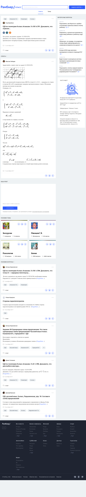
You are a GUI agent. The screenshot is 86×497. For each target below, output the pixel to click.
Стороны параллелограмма (13, 301)
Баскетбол (73, 431)
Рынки (31, 431)
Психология (8, 253)
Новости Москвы (20, 429)
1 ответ (6, 50)
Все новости (20, 424)
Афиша (59, 424)
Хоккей (72, 429)
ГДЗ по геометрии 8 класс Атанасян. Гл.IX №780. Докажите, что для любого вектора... (27, 365)
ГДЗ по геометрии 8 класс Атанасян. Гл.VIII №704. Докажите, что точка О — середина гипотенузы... (27, 272)
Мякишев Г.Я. (36, 233)
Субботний (33, 440)
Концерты (59, 429)
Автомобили (20, 440)
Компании (32, 429)
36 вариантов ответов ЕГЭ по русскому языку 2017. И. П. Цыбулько (70, 98)
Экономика (33, 426)
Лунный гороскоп (75, 450)
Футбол (72, 426)
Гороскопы (73, 440)
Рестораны (60, 433)
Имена (72, 446)
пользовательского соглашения (40, 211)
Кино (58, 426)
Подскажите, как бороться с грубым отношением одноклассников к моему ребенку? (71, 25)
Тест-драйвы (19, 446)
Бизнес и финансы (35, 424)
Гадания (72, 448)
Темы (44, 446)
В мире (18, 426)
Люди (31, 446)
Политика (19, 431)
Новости (18, 443)
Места (31, 450)
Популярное (19, 460)
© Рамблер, (5, 476)
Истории (32, 443)
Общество (19, 433)
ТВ (16, 462)
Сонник (72, 443)
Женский (46, 424)
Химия (34, 253)
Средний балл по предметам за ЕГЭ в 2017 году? (70, 103)
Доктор (59, 440)
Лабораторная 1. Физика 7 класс (69, 108)
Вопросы (59, 443)
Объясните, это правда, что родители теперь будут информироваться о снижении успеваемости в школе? (70, 43)
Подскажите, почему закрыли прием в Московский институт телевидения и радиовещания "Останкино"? (71, 69)
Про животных (20, 467)
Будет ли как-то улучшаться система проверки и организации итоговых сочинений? (70, 60)
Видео (18, 457)
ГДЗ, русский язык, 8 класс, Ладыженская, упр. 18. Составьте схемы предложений (26, 397)
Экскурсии (7, 233)
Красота (45, 429)
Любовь (45, 431)
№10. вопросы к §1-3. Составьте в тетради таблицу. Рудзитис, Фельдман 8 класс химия (70, 113)
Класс (45, 440)
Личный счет (33, 433)
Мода (44, 426)
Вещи (31, 448)
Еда (44, 433)
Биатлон (72, 433)
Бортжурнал (19, 448)
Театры (59, 431)
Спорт (72, 424)
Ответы (45, 443)
